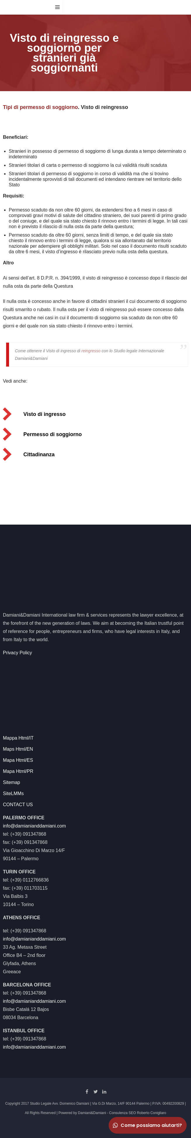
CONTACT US (18, 804)
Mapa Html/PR (18, 771)
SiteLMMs (13, 793)
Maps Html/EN (18, 749)
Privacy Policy (17, 652)
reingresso (90, 350)
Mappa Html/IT (18, 737)
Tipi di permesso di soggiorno (40, 107)
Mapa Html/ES (18, 760)
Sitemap (11, 782)
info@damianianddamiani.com (34, 825)
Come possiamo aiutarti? (147, 1125)
